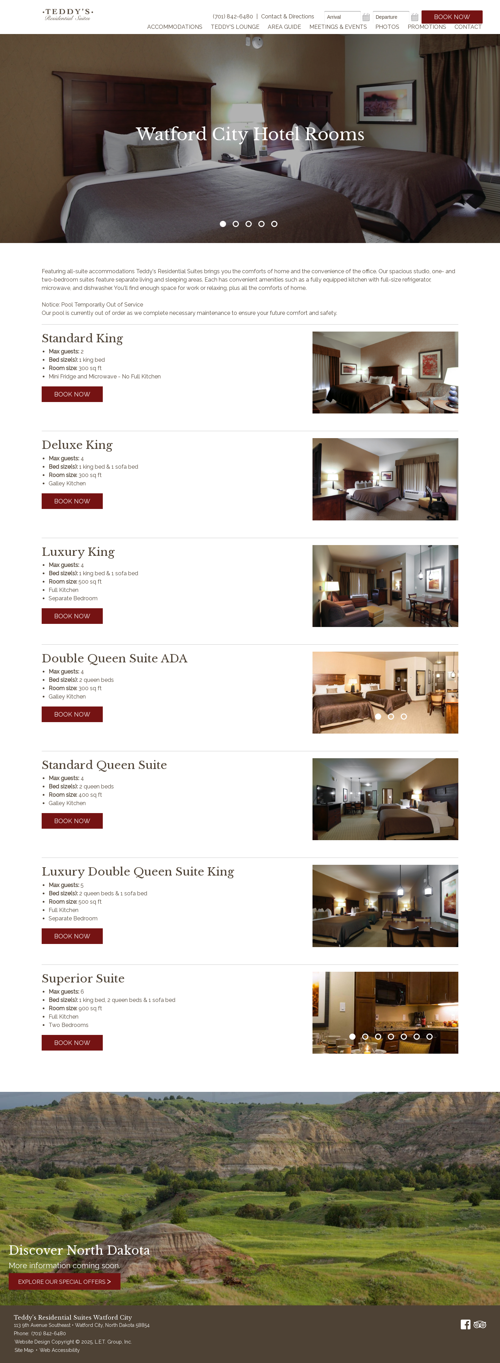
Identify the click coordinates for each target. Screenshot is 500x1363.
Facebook (465, 1324)
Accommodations (174, 36)
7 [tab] (429, 1037)
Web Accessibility (60, 1350)
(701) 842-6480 (48, 1333)
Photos (387, 36)
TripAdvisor (480, 1324)
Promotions (427, 36)
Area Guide (284, 36)
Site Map (24, 1350)
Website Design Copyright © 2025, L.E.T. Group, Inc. (73, 1342)
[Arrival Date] (342, 17)
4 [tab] (261, 224)
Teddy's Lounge (235, 36)
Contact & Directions (287, 16)
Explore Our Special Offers (72, 1281)
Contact (468, 36)
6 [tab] (417, 1037)
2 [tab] (236, 224)
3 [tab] (248, 224)
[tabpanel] (385, 693)
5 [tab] (274, 224)
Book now (72, 394)
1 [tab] (223, 224)
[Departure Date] (391, 17)
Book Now (452, 16)
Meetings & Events (338, 36)
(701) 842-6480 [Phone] (233, 16)
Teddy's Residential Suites (73, 21)
